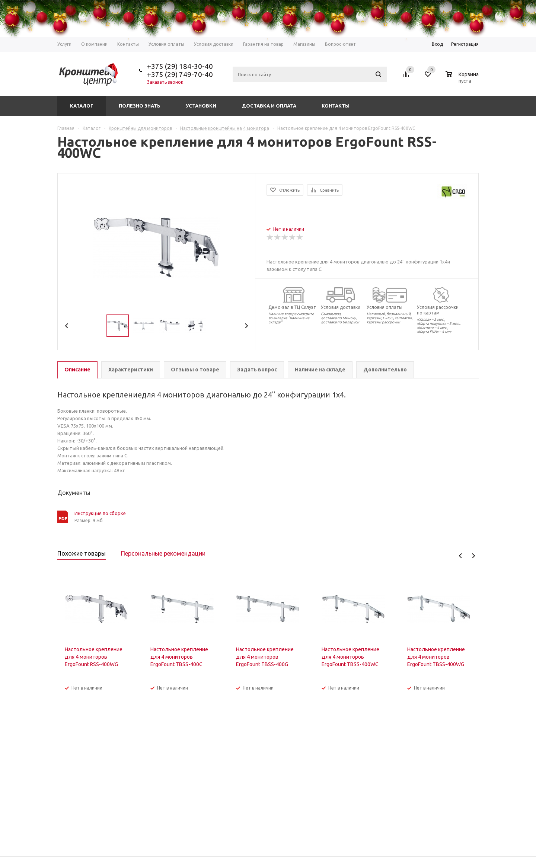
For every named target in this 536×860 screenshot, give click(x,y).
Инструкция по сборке (100, 513)
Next (246, 325)
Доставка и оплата (269, 105)
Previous (66, 325)
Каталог (81, 105)
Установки (201, 105)
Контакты (336, 105)
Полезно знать (139, 105)
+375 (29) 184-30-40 (180, 66)
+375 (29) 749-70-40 (180, 74)
